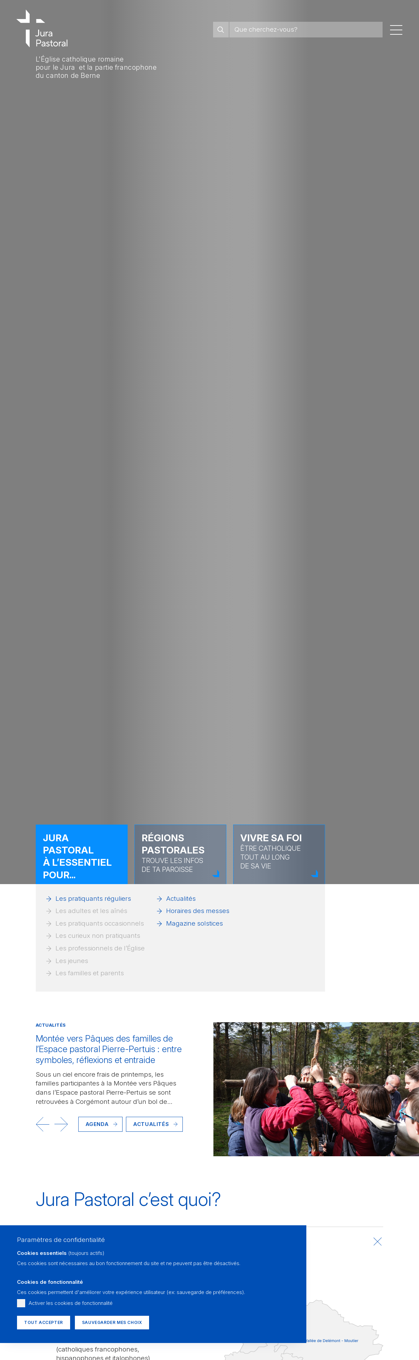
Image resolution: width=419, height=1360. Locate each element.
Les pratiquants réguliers (93, 898)
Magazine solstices (194, 923)
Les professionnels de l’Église (100, 948)
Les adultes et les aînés (91, 911)
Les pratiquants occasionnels (99, 923)
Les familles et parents (89, 973)
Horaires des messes (197, 911)
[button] (42, 1124)
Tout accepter (43, 1322)
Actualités (181, 898)
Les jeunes (71, 961)
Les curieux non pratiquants (97, 936)
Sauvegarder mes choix (112, 1322)
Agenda (97, 1124)
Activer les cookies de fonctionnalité (71, 1303)
